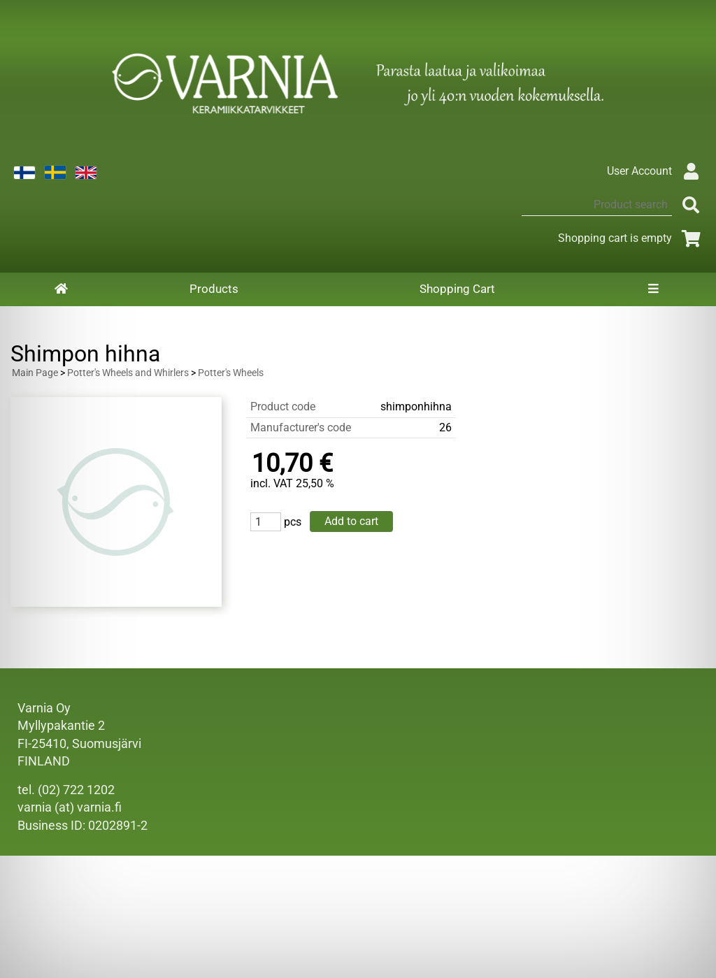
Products (213, 289)
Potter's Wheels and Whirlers (128, 373)
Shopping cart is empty (632, 238)
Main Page (35, 373)
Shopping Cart (457, 289)
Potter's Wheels (231, 373)
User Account (656, 171)
